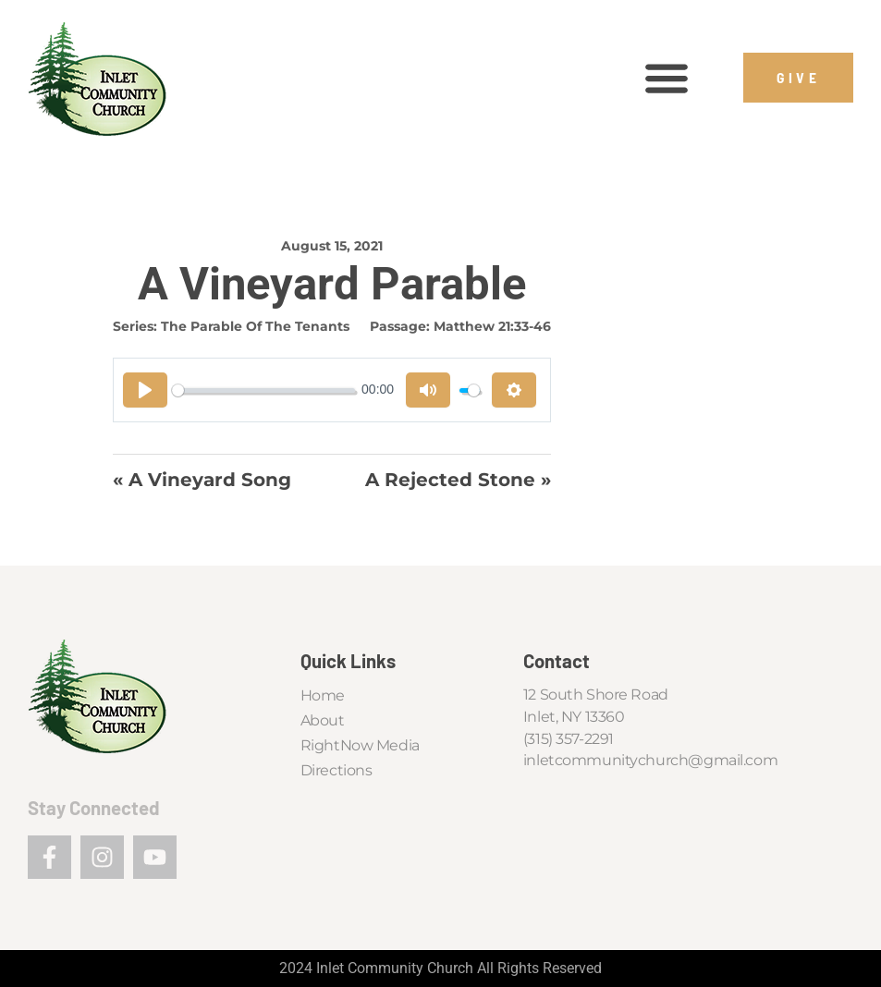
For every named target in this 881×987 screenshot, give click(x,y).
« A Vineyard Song (202, 479)
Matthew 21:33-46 (492, 326)
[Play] (145, 390)
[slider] (263, 390)
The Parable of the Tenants (255, 326)
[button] (666, 78)
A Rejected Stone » (458, 479)
